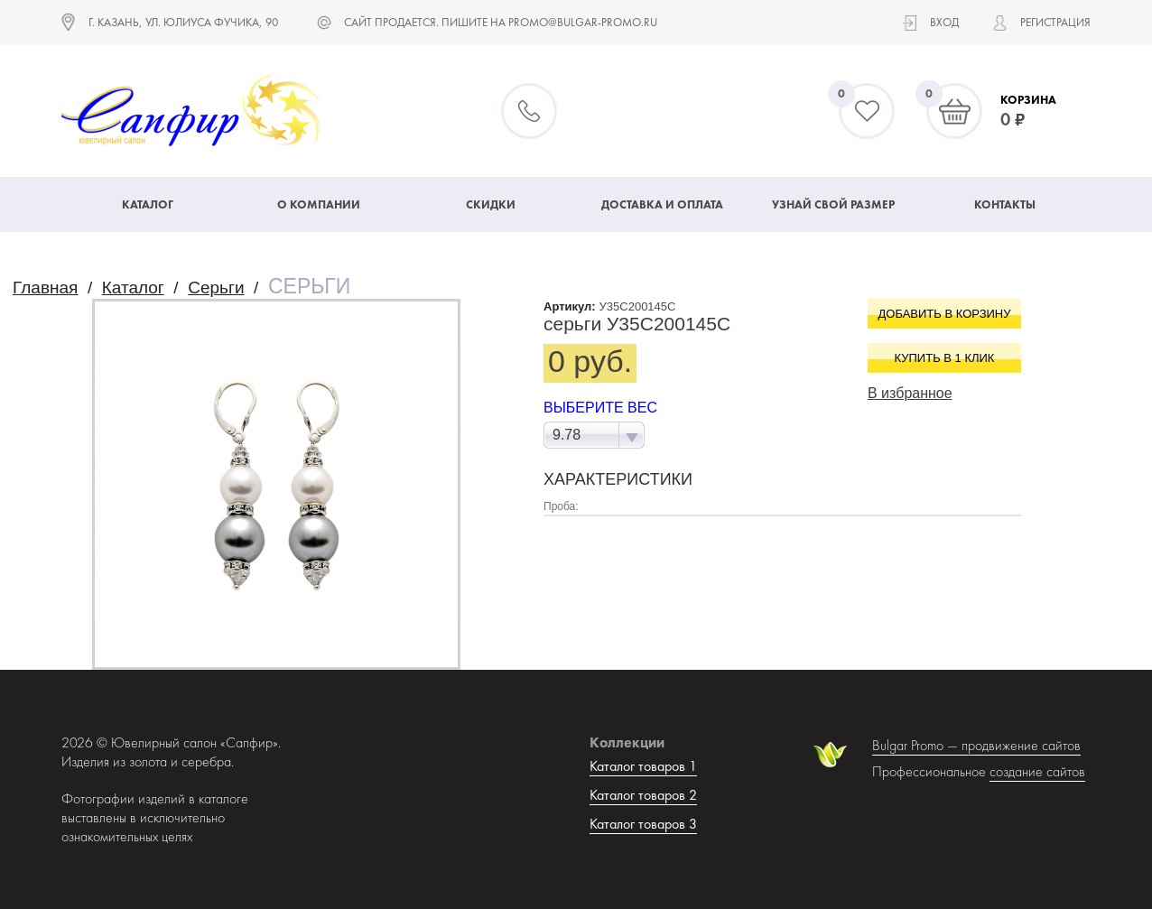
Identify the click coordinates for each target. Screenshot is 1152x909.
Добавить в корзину (944, 313)
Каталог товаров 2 (643, 794)
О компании (318, 204)
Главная (45, 287)
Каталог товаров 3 (643, 823)
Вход (944, 22)
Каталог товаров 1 (643, 765)
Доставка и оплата (662, 204)
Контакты (1005, 204)
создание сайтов (1037, 771)
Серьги (216, 287)
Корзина (1028, 99)
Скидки (491, 204)
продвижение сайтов (1021, 745)
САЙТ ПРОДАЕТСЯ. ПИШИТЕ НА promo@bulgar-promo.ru (500, 22)
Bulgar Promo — (917, 745)
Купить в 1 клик (945, 358)
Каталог (147, 204)
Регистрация (1055, 22)
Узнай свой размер (833, 204)
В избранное (910, 393)
